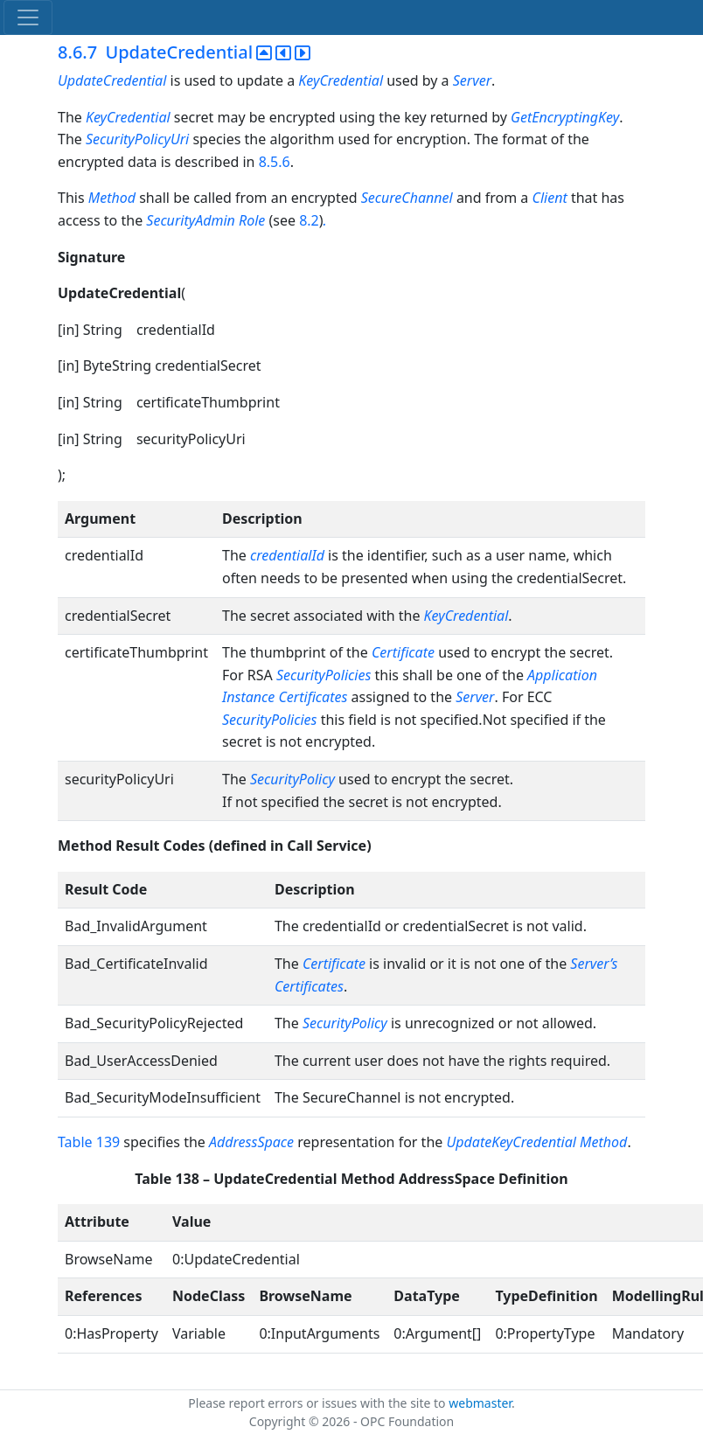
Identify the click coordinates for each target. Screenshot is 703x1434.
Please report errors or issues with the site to (318, 1403)
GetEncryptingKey (565, 117)
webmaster (480, 1403)
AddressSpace (251, 1142)
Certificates (309, 986)
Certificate (403, 652)
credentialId (287, 555)
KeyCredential (340, 80)
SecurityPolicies (323, 675)
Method (112, 197)
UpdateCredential (112, 80)
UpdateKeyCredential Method (536, 1142)
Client (549, 197)
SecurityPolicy (292, 779)
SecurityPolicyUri (137, 139)
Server (472, 80)
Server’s (593, 963)
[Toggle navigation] (27, 17)
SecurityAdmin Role (207, 220)
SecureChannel (407, 197)
